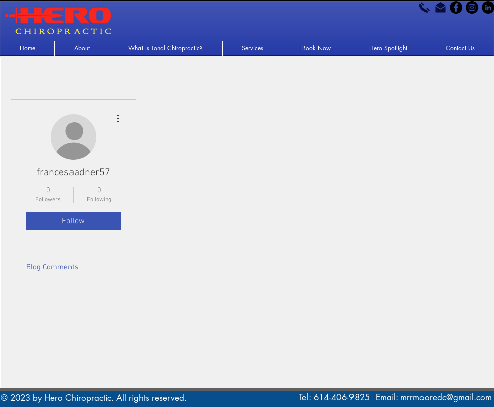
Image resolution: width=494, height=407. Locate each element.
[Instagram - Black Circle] (472, 7)
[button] (82, 48)
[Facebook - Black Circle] (456, 7)
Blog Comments (52, 267)
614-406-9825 (342, 397)
